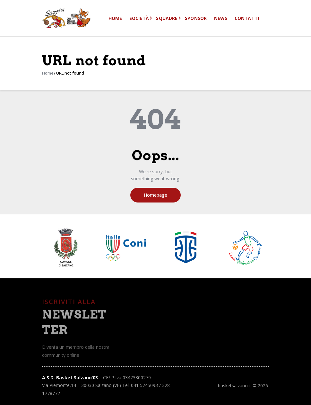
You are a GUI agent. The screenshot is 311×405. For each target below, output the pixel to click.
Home (48, 73)
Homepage (155, 195)
